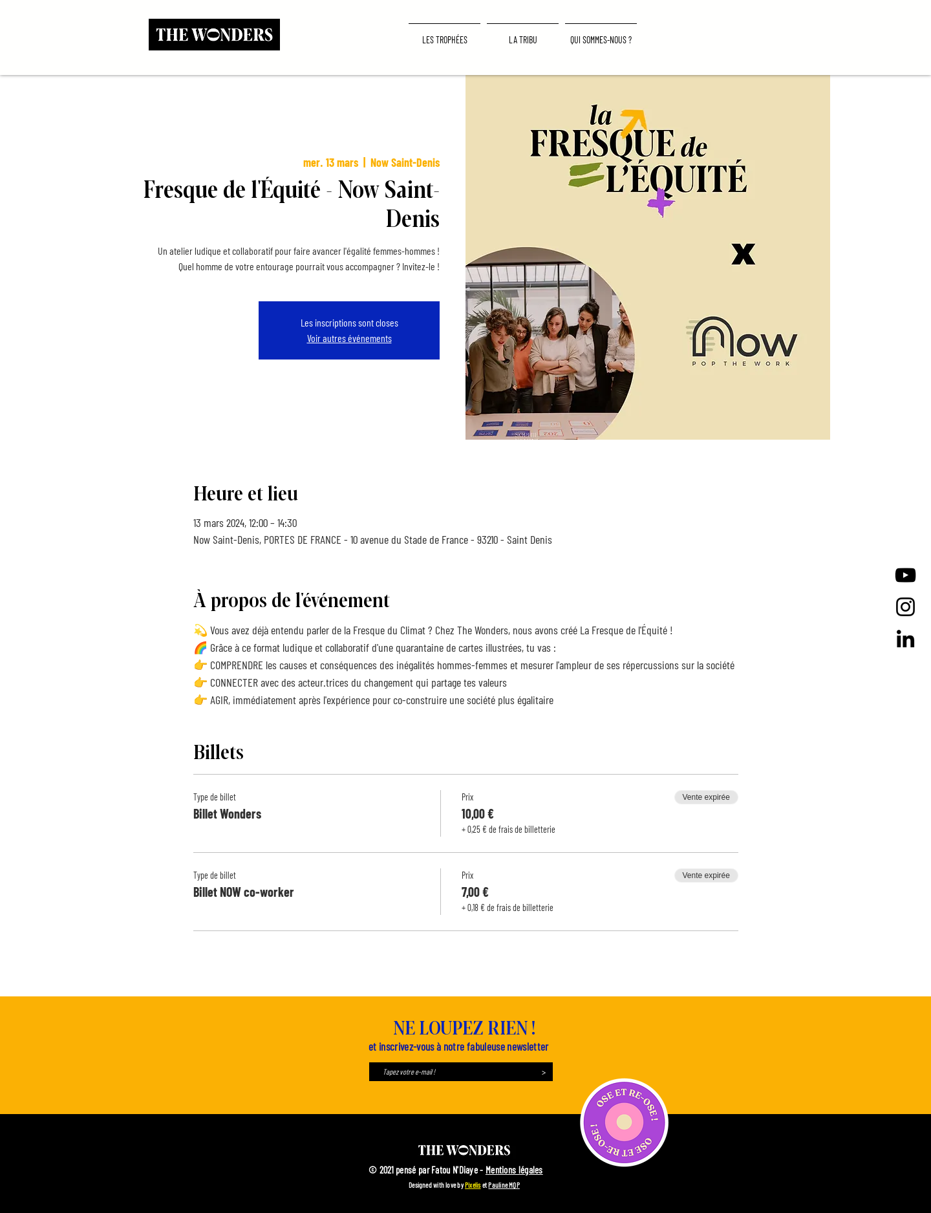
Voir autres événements (349, 338)
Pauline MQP (503, 1185)
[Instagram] (905, 606)
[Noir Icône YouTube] (905, 575)
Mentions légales (514, 1169)
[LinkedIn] (905, 638)
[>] (543, 1071)
